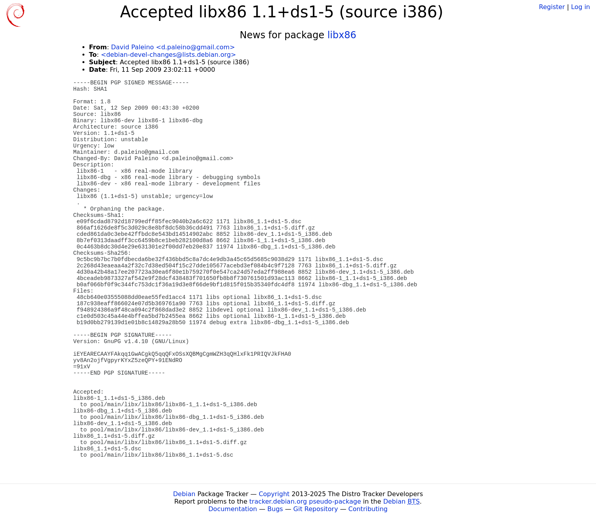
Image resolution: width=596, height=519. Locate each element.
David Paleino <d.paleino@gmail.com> (173, 47)
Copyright (274, 494)
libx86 (341, 35)
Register (552, 7)
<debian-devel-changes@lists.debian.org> (168, 54)
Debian (184, 494)
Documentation (232, 509)
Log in (580, 7)
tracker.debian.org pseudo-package (305, 501)
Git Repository (315, 509)
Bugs (275, 509)
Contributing (368, 509)
